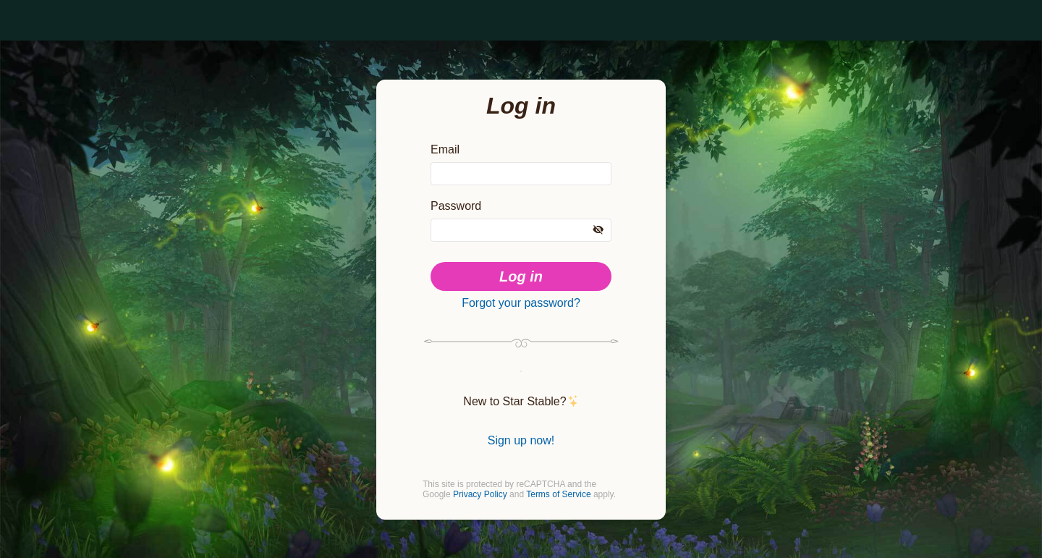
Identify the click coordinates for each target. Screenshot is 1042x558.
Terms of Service (561, 496)
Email (445, 135)
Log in (521, 266)
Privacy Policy (481, 496)
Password (458, 195)
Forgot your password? (521, 295)
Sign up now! (521, 438)
